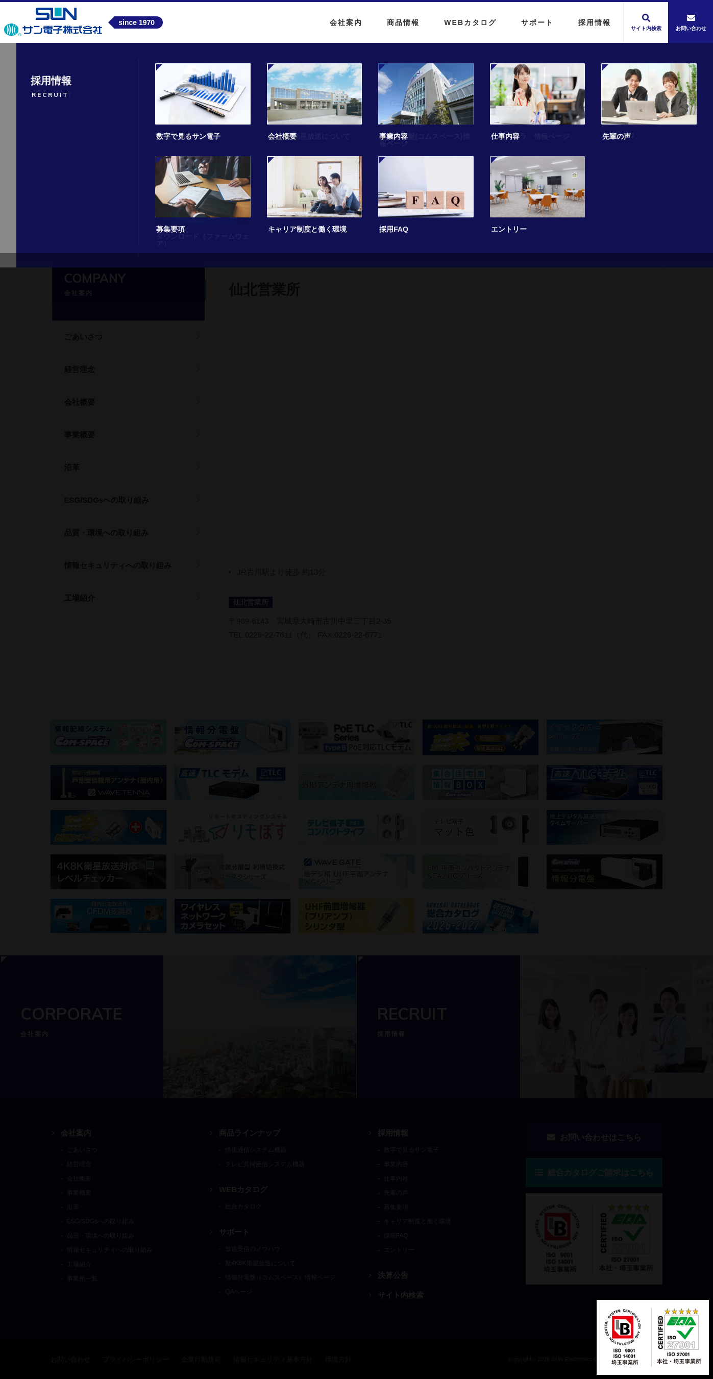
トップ (63, 226)
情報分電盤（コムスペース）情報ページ (280, 1277)
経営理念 (79, 369)
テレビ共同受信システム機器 (265, 1164)
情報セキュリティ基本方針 (273, 1359)
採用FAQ (396, 1235)
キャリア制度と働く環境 (417, 1221)
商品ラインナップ (249, 1132)
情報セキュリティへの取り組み (117, 565)
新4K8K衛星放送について (260, 1263)
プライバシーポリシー (136, 1359)
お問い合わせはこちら (594, 1137)
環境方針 (338, 1359)
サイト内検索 (401, 1295)
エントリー (399, 1249)
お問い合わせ (70, 1359)
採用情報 (393, 1132)
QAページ (238, 1291)
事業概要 (79, 434)
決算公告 (393, 1275)
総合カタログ (243, 1206)
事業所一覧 (149, 226)
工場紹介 (79, 598)
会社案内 (102, 226)
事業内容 (396, 1164)
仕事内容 (396, 1178)
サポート (234, 1231)
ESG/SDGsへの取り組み (107, 500)
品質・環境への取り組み (106, 532)
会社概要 (79, 402)
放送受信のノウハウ (252, 1248)
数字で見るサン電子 (411, 1149)
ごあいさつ (83, 336)
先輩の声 (396, 1192)
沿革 (72, 467)
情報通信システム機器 (255, 1149)
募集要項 (396, 1207)
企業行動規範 (201, 1359)
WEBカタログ (243, 1189)
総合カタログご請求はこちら (594, 1172)
